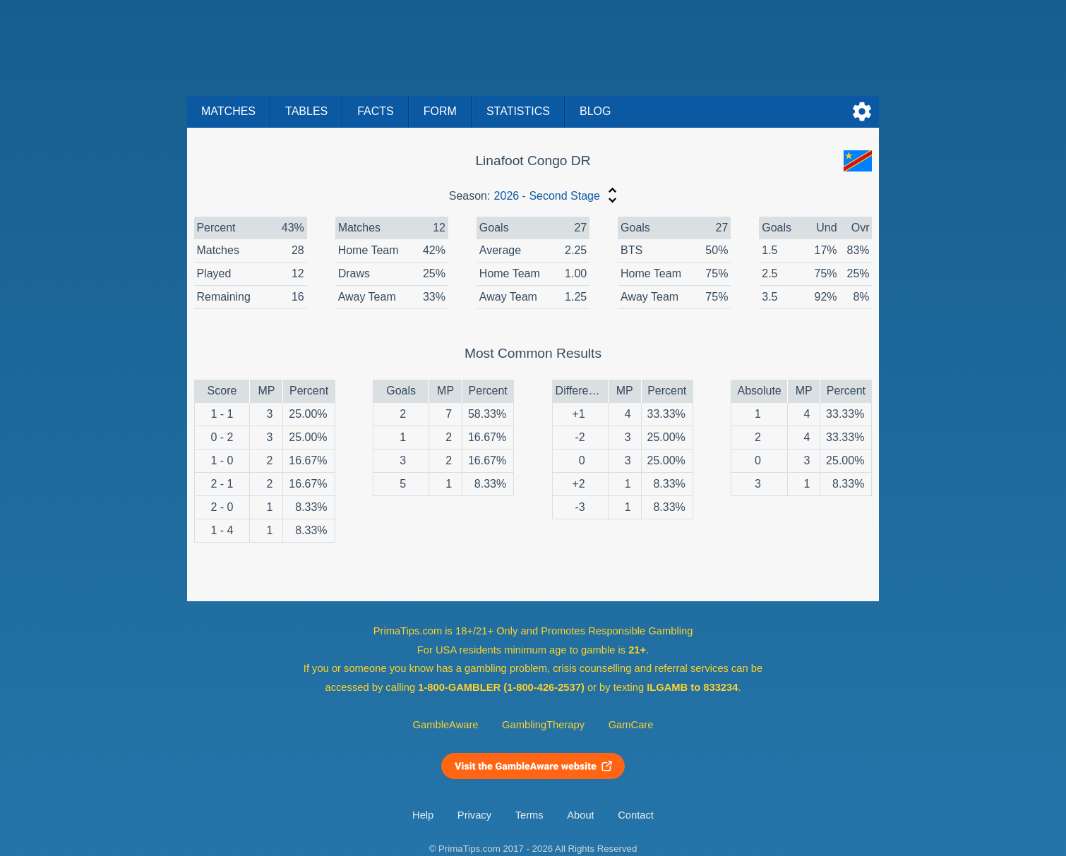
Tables (306, 111)
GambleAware (446, 724)
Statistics (518, 111)
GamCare (631, 724)
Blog (595, 111)
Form (440, 111)
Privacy (474, 815)
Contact (636, 815)
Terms (529, 815)
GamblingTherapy (543, 724)
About (580, 815)
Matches (228, 111)
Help (422, 815)
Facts (375, 111)
